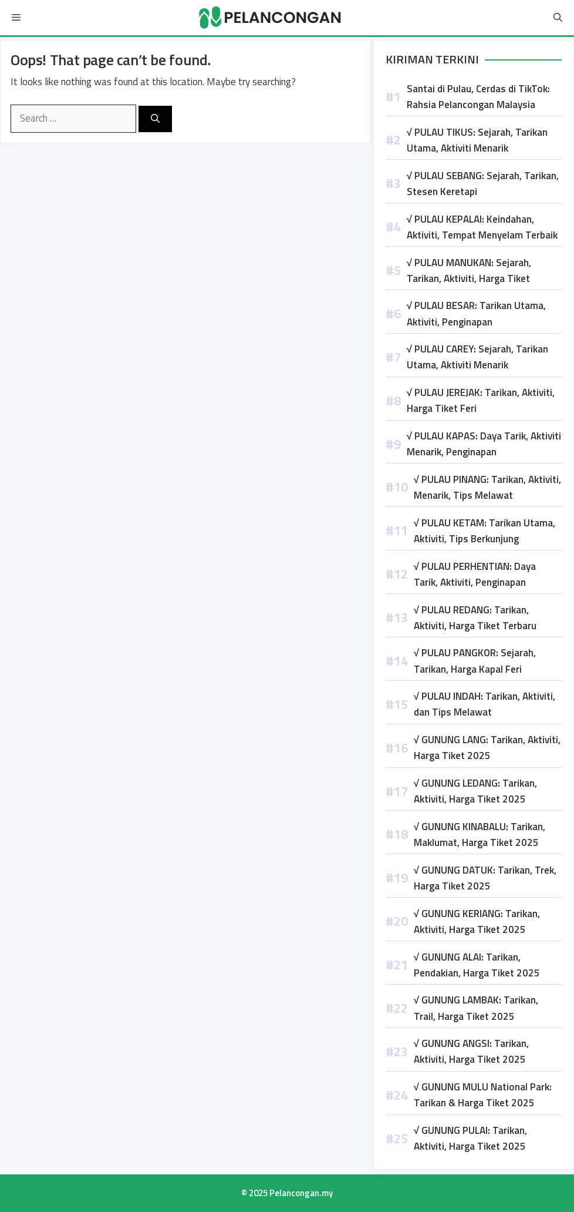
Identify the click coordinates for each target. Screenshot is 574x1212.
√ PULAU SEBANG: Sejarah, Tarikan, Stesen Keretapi (483, 183)
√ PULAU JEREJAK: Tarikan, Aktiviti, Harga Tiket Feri (481, 400)
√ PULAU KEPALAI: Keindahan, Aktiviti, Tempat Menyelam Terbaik (482, 227)
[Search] (155, 119)
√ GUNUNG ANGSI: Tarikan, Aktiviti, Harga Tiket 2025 (471, 1051)
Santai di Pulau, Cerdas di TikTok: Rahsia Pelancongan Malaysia (478, 96)
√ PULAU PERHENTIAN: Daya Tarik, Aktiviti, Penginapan (475, 574)
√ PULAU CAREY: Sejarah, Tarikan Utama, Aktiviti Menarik (477, 356)
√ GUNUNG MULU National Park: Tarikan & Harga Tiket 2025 (483, 1094)
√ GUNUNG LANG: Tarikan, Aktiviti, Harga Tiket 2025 (487, 747)
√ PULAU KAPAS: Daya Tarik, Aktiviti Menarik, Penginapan (484, 443)
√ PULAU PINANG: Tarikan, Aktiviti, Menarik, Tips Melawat (487, 487)
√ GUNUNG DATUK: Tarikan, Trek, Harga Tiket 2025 (485, 878)
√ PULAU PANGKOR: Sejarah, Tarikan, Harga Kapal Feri (475, 660)
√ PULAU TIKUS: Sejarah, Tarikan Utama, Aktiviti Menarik (477, 140)
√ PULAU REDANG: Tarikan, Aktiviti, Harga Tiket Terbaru (475, 617)
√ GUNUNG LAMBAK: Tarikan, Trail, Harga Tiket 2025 (476, 1007)
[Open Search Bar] (558, 17)
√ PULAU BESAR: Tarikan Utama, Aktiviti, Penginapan (476, 313)
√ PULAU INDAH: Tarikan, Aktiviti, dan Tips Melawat (484, 704)
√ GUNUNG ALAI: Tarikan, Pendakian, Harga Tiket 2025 (477, 965)
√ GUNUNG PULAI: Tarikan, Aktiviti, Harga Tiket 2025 (470, 1138)
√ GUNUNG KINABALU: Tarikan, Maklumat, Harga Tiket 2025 (479, 834)
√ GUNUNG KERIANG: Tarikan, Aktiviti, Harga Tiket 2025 (477, 921)
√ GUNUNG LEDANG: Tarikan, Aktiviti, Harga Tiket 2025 (475, 791)
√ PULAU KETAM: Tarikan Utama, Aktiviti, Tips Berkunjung (484, 530)
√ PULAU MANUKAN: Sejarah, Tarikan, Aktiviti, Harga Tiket (469, 270)
